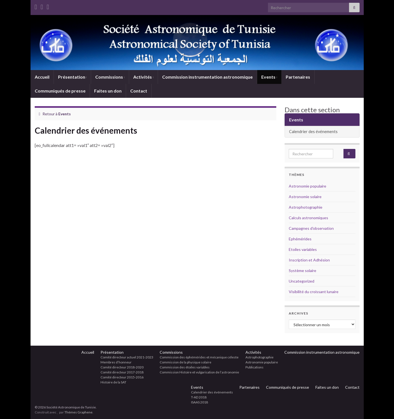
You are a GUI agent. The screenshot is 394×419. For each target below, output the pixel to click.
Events (269, 76)
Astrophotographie (305, 207)
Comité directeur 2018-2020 (122, 367)
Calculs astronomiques (308, 217)
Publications (254, 367)
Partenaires (298, 76)
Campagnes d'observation (311, 228)
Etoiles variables (303, 249)
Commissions (110, 76)
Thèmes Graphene (78, 412)
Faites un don (108, 90)
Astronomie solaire (305, 196)
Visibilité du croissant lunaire (313, 291)
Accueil (42, 76)
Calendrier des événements (313, 131)
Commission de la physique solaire (185, 362)
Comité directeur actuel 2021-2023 (127, 357)
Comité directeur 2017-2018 (122, 372)
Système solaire (302, 270)
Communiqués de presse (60, 90)
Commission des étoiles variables (185, 367)
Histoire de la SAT (113, 382)
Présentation (72, 76)
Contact (138, 90)
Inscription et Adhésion (309, 260)
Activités (143, 76)
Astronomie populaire (307, 186)
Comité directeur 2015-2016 (122, 377)
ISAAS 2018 (199, 402)
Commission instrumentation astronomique (207, 76)
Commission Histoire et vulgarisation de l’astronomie (199, 372)
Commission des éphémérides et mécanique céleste (199, 357)
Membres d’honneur (116, 362)
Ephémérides (300, 238)
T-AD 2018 (199, 397)
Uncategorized (301, 281)
